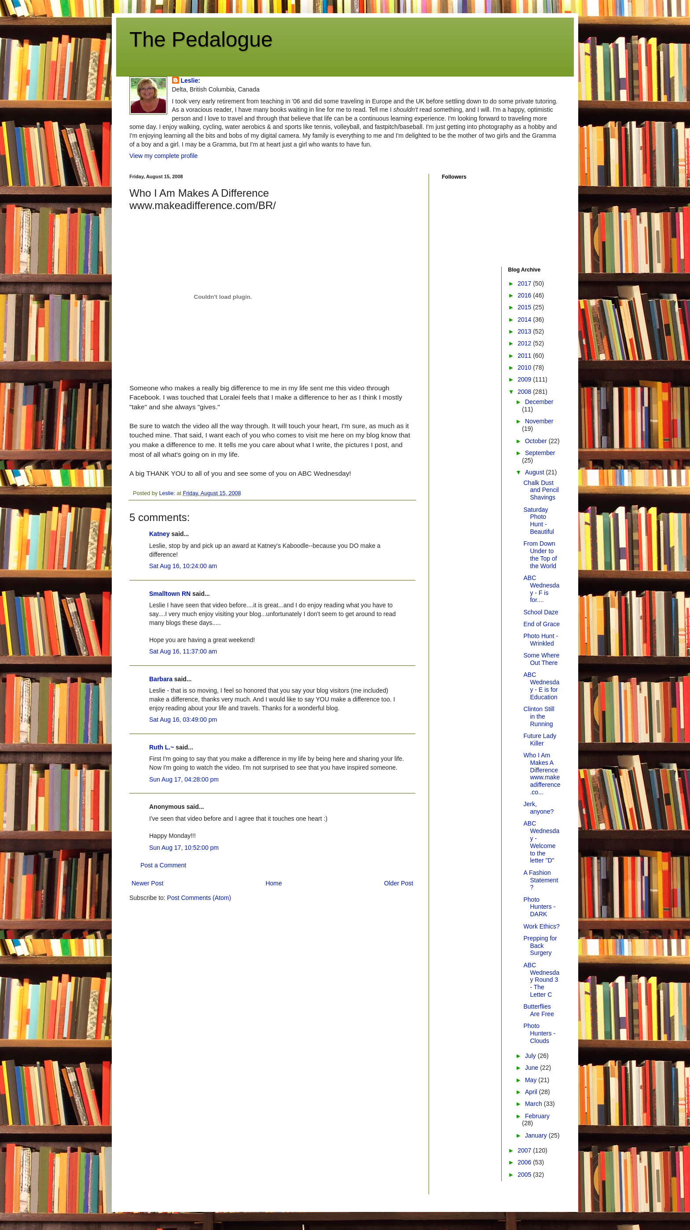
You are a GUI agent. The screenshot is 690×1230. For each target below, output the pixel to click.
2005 (525, 1174)
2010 (525, 367)
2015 (525, 307)
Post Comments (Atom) (199, 897)
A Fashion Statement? (540, 880)
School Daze (540, 612)
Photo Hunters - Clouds (539, 1033)
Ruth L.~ (161, 747)
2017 (525, 283)
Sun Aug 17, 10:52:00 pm (184, 847)
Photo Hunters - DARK (539, 907)
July (531, 1055)
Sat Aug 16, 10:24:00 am (183, 565)
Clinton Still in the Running (538, 716)
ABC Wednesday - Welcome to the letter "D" (541, 842)
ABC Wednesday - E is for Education (541, 685)
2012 (525, 343)
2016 (525, 295)
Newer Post (147, 883)
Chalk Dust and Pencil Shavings (540, 490)
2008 (525, 391)
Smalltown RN (170, 593)
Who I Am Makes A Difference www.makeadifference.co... (541, 774)
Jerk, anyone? (538, 807)
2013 (525, 331)
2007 (525, 1150)
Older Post (398, 883)
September (540, 452)
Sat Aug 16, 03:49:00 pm (183, 719)
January (537, 1135)
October (537, 440)
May (531, 1079)
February (537, 1116)
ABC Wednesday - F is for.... (541, 588)
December (539, 401)
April (532, 1091)
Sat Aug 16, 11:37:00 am (183, 651)
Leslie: (190, 80)
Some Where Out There (541, 659)
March (534, 1103)
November (539, 421)
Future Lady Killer (539, 739)
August (535, 472)
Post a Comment (163, 865)
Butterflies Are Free (538, 1010)
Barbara (160, 679)
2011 (525, 355)
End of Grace (541, 624)
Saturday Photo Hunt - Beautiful (538, 520)
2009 (525, 379)
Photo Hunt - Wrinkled (540, 639)
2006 (525, 1162)
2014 (525, 319)
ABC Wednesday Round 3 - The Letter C (541, 980)
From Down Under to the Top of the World (540, 554)
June (532, 1067)
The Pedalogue (201, 39)
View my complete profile (163, 155)
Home (273, 883)
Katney (159, 533)
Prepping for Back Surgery (540, 946)
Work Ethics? (541, 926)
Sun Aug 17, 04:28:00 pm (184, 779)
